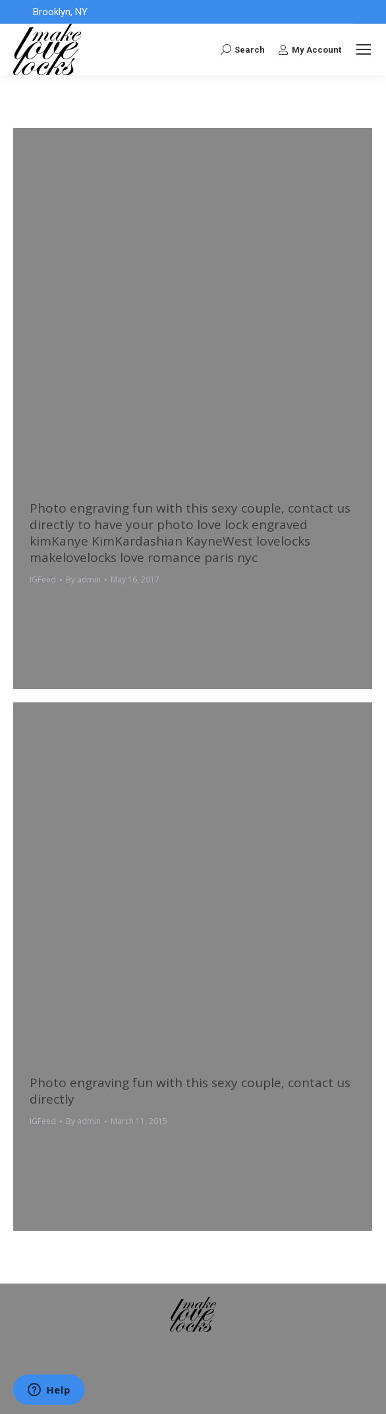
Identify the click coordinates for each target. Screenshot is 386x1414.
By (83, 579)
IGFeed (43, 579)
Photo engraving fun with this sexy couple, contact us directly (190, 1091)
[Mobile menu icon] (363, 49)
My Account (309, 49)
